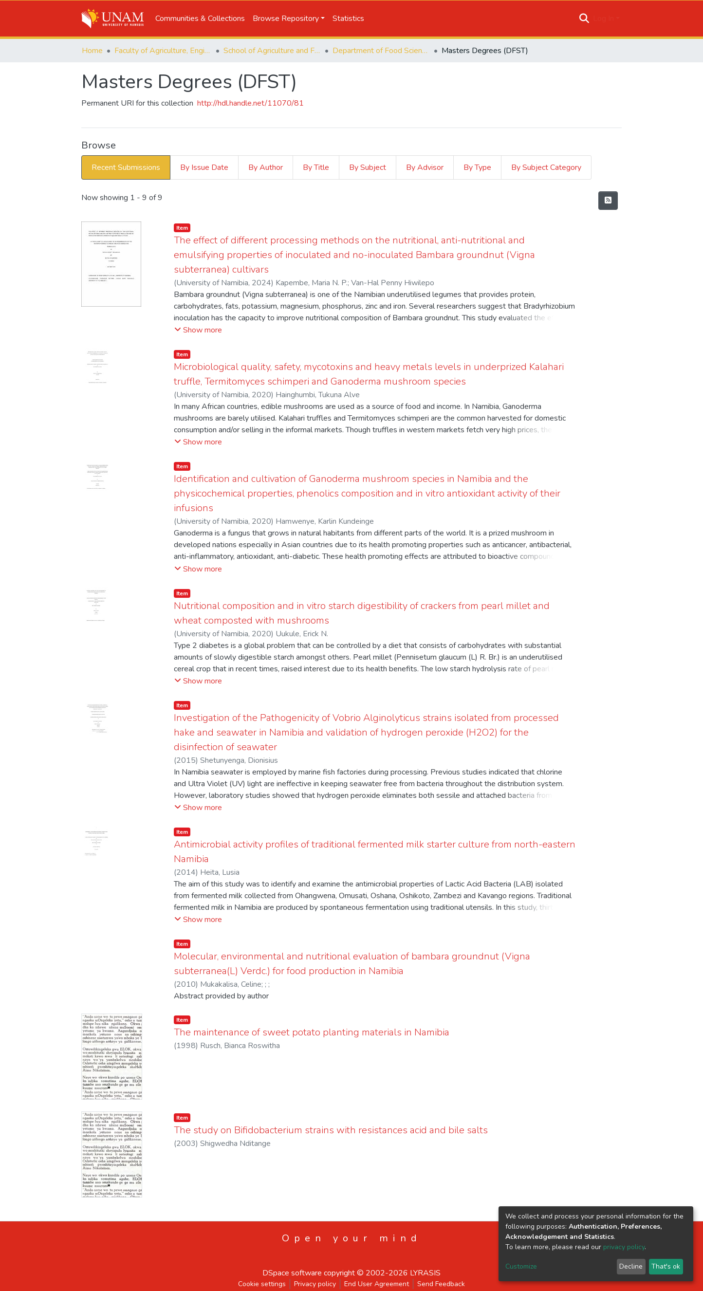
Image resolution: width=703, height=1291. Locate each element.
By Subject (367, 167)
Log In (603, 18)
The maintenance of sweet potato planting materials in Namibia (311, 1032)
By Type (477, 167)
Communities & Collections (200, 18)
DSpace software (292, 1273)
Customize (521, 1266)
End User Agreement (376, 1284)
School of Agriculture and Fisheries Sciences (272, 50)
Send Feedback (441, 1284)
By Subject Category (546, 167)
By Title (316, 167)
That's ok (665, 1266)
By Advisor (425, 167)
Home (92, 50)
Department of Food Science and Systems (381, 50)
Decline (631, 1266)
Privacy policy (315, 1284)
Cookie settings (262, 1284)
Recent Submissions (126, 167)
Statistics (348, 18)
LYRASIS (425, 1273)
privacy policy (624, 1247)
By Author (265, 167)
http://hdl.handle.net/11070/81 (250, 103)
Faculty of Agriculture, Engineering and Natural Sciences (163, 50)
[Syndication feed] (608, 200)
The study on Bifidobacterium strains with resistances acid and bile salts (331, 1130)
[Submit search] (584, 18)
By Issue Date (204, 167)
